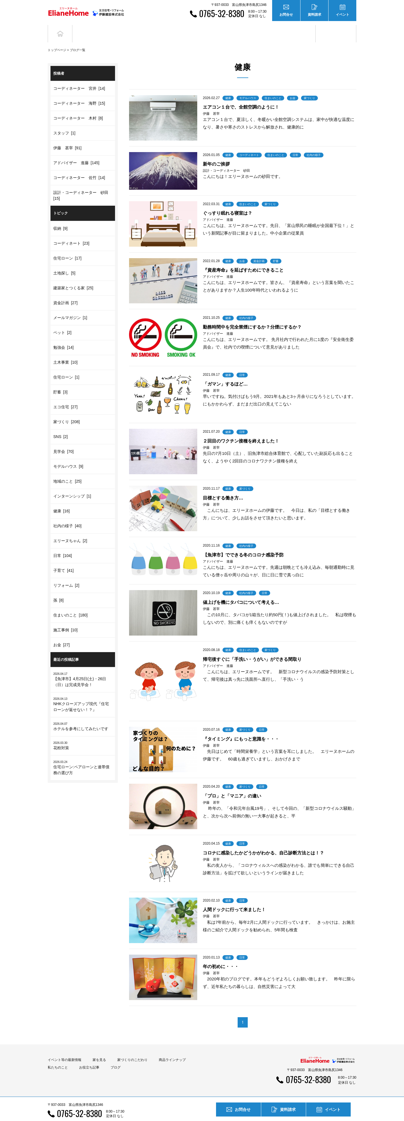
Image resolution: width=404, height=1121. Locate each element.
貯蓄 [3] (60, 381)
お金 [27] (61, 634)
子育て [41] (63, 560)
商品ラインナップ (172, 1049)
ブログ (335, 28)
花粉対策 (82, 735)
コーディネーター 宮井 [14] (79, 78)
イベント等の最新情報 (64, 1049)
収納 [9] (60, 218)
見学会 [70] (63, 441)
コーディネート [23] (71, 233)
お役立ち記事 (295, 28)
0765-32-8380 (221, 13)
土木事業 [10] (65, 352)
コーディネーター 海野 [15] (79, 93)
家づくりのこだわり (132, 1049)
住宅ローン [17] (67, 248)
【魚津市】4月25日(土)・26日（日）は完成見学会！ (82, 669)
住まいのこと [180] (70, 604)
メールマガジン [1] (70, 307)
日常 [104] (62, 545)
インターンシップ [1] (72, 485)
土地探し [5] (64, 262)
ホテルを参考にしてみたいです (82, 716)
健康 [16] (61, 500)
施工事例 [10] (65, 619)
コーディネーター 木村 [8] (78, 108)
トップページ (57, 39)
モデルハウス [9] (68, 456)
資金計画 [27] (65, 292)
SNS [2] (60, 426)
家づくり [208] (66, 411)
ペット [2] (62, 322)
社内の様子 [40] (67, 515)
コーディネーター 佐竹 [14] (79, 167)
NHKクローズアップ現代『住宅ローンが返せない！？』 (82, 694)
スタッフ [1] (64, 123)
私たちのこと (58, 1057)
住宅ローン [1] (66, 367)
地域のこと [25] (67, 471)
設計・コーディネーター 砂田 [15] (81, 185)
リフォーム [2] (66, 575)
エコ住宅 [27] (65, 396)
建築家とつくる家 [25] (73, 277)
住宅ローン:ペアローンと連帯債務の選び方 (82, 757)
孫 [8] (58, 590)
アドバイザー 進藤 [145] (76, 152)
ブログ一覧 (77, 39)
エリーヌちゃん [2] (70, 530)
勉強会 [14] (63, 337)
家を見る (99, 1049)
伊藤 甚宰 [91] (67, 138)
